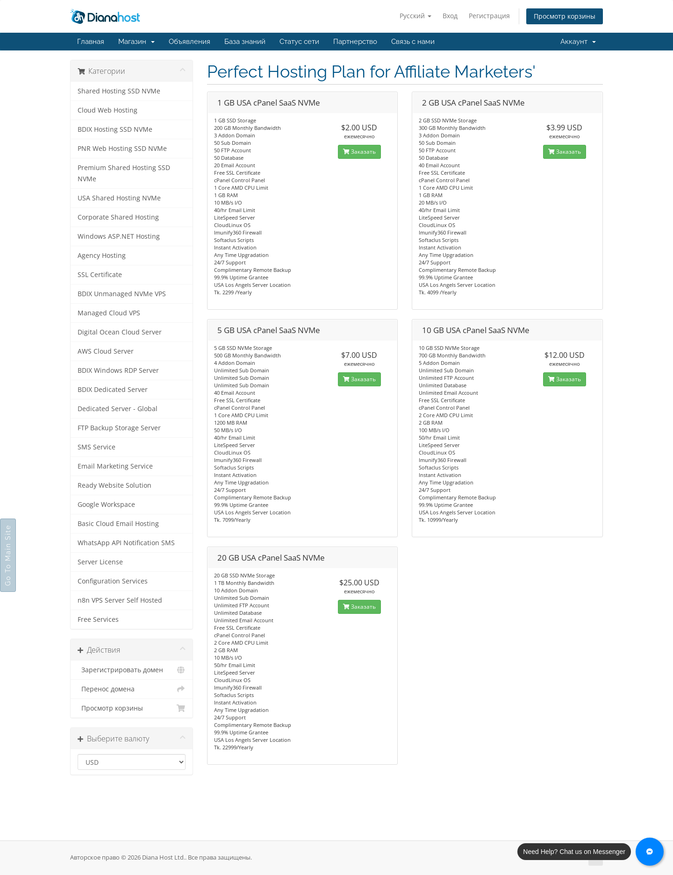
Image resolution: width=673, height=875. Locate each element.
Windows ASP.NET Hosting (119, 236)
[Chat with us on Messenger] (650, 852)
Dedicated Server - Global (118, 409)
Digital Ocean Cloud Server (120, 332)
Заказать (359, 152)
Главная (90, 41)
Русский (415, 15)
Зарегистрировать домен (132, 670)
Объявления (189, 41)
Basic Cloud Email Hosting (118, 523)
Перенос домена (132, 689)
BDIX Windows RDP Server (118, 370)
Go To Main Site (8, 555)
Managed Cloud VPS (109, 313)
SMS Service (96, 447)
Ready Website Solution (114, 485)
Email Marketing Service (115, 466)
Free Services (98, 619)
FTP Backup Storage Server (119, 428)
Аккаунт (578, 41)
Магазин (136, 41)
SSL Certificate (100, 274)
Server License (100, 562)
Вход (450, 15)
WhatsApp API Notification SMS (126, 543)
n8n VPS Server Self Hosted (120, 600)
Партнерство (355, 41)
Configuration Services (113, 581)
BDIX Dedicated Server (113, 389)
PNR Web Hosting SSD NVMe (122, 148)
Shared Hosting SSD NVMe (119, 91)
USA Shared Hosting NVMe (119, 198)
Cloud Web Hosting (107, 110)
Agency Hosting (102, 255)
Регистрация (489, 15)
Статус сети (299, 41)
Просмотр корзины (564, 16)
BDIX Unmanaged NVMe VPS (122, 294)
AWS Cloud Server (106, 351)
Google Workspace (106, 504)
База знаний (244, 41)
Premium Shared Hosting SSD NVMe (124, 173)
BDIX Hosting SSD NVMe (115, 129)
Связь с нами (413, 41)
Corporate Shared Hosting (118, 217)
